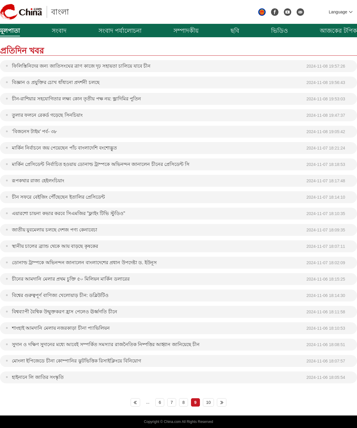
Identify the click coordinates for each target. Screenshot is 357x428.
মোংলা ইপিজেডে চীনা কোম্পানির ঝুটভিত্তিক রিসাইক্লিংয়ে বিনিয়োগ (76, 360)
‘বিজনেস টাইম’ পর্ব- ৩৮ (34, 131)
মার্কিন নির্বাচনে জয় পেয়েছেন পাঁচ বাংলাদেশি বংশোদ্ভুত (64, 147)
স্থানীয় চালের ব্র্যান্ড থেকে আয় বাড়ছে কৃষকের (55, 246)
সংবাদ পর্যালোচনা (120, 30)
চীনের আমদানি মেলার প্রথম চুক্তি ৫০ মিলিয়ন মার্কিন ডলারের (71, 278)
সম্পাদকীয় (186, 30)
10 (208, 402)
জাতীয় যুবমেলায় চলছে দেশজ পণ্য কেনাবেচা (54, 229)
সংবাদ (59, 30)
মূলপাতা (10, 30)
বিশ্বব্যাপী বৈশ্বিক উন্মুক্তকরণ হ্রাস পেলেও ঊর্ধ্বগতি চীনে (64, 311)
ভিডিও (279, 30)
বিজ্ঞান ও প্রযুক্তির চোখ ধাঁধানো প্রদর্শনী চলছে (56, 82)
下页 (221, 402)
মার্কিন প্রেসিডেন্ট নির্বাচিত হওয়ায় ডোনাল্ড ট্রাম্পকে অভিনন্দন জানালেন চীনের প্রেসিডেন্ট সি (101, 164)
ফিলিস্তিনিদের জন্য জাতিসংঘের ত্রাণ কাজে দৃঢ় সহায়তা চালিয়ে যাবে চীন (81, 66)
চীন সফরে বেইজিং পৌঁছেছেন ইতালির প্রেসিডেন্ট (58, 197)
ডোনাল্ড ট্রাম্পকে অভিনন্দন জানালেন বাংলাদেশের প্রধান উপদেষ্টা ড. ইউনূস (84, 262)
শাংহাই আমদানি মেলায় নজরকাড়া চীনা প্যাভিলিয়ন (61, 328)
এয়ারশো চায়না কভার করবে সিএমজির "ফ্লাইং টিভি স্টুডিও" (68, 213)
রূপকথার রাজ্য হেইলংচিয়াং (38, 180)
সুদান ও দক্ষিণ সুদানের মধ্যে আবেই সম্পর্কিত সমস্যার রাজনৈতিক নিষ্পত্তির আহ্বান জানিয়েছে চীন (106, 344)
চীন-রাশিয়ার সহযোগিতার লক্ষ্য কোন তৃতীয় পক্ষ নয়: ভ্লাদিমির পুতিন (76, 98)
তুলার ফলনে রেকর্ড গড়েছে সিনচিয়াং (47, 115)
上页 (135, 402)
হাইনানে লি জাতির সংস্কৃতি (38, 377)
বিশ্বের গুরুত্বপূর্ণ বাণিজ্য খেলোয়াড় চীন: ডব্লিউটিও (60, 295)
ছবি (235, 30)
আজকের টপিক (338, 30)
